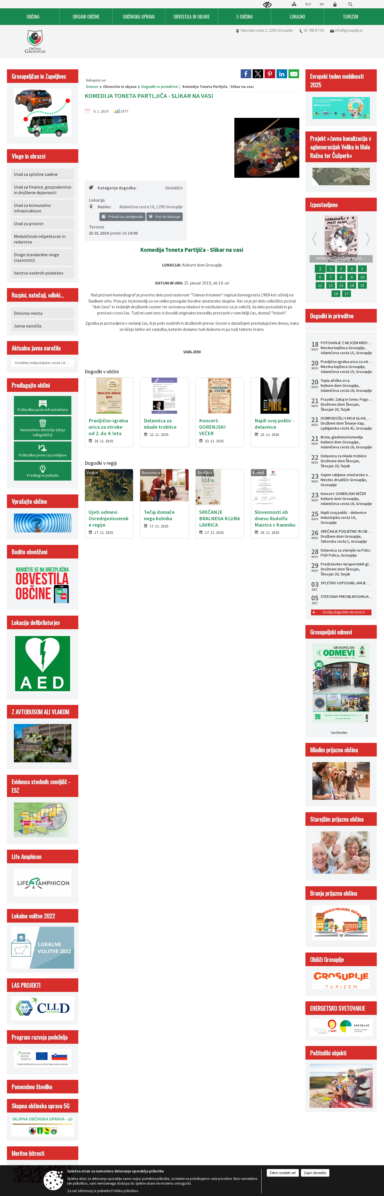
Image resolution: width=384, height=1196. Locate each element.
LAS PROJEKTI (26, 985)
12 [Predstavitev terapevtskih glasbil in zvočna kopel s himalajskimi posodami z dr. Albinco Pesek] (331, 285)
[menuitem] (33, 16)
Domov (92, 86)
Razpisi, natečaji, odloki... (38, 295)
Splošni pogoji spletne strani (99, 703)
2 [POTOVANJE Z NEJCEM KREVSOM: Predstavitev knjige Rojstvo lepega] (331, 268)
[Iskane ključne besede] (345, 4)
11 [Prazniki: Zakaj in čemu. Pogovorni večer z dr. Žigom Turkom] (320, 285)
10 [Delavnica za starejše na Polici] (362, 277)
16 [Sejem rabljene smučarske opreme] (336, 293)
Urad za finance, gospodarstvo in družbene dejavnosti (42, 189)
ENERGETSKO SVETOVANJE (337, 1008)
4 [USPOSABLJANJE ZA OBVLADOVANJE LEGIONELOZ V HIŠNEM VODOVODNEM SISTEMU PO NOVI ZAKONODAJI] (352, 268)
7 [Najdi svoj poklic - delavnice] (331, 277)
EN (322, 4)
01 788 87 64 (34, 669)
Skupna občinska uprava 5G (40, 1105)
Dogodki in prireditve (159, 86)
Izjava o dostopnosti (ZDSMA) (217, 703)
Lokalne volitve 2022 (33, 915)
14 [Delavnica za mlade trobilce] (352, 285)
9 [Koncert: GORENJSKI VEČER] (352, 277)
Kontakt (25, 630)
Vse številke (339, 732)
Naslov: (100, 206)
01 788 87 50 (314, 30)
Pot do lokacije (164, 216)
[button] (9, 583)
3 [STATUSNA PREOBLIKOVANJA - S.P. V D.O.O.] (341, 268)
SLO (308, 4)
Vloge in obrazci (28, 156)
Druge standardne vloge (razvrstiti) (36, 257)
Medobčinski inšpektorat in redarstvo (40, 239)
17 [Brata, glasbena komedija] (346, 293)
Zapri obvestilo (315, 1172)
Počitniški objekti (328, 1052)
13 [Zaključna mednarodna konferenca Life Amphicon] (341, 285)
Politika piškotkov (263, 703)
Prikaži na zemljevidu (122, 216)
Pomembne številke (32, 1086)
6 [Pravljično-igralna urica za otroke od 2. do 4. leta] (320, 277)
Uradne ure (118, 630)
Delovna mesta (28, 313)
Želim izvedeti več (283, 1172)
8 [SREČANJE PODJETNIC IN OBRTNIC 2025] (341, 277)
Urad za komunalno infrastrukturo (32, 208)
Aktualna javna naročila (36, 348)
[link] (246, 73)
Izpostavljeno (324, 204)
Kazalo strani (296, 703)
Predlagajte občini (31, 385)
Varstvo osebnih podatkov (38, 273)
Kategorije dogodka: (113, 188)
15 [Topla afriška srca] (362, 285)
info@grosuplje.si (348, 30)
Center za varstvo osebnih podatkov (157, 703)
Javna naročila (27, 326)
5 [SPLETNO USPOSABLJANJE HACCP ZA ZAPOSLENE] (362, 268)
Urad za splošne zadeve (36, 174)
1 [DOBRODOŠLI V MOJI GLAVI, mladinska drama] (320, 269)
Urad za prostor (29, 223)
